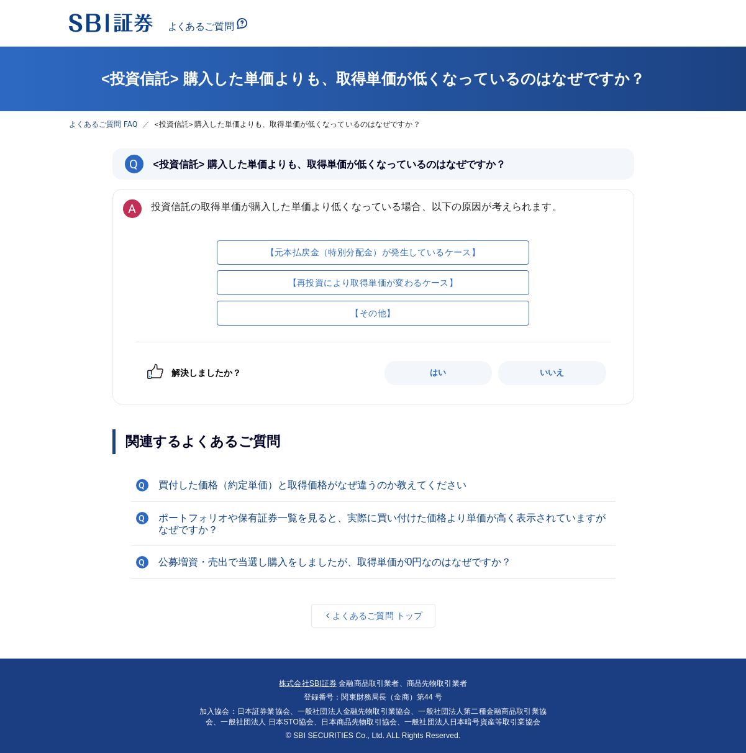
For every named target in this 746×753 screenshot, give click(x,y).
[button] (373, 485)
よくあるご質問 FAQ (103, 124)
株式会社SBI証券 (308, 683)
